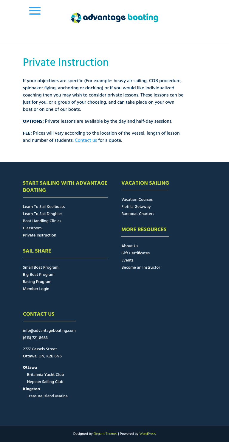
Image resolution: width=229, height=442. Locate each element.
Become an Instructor (140, 267)
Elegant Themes (105, 434)
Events (127, 260)
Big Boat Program (39, 274)
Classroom (32, 228)
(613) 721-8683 (35, 337)
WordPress (148, 434)
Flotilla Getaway (136, 206)
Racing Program (37, 281)
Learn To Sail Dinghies (43, 214)
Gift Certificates (135, 253)
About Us (129, 246)
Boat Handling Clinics (42, 221)
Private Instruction (39, 235)
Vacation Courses (137, 199)
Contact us (86, 140)
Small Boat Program (40, 267)
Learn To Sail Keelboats (44, 206)
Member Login (36, 289)
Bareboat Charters (137, 214)
